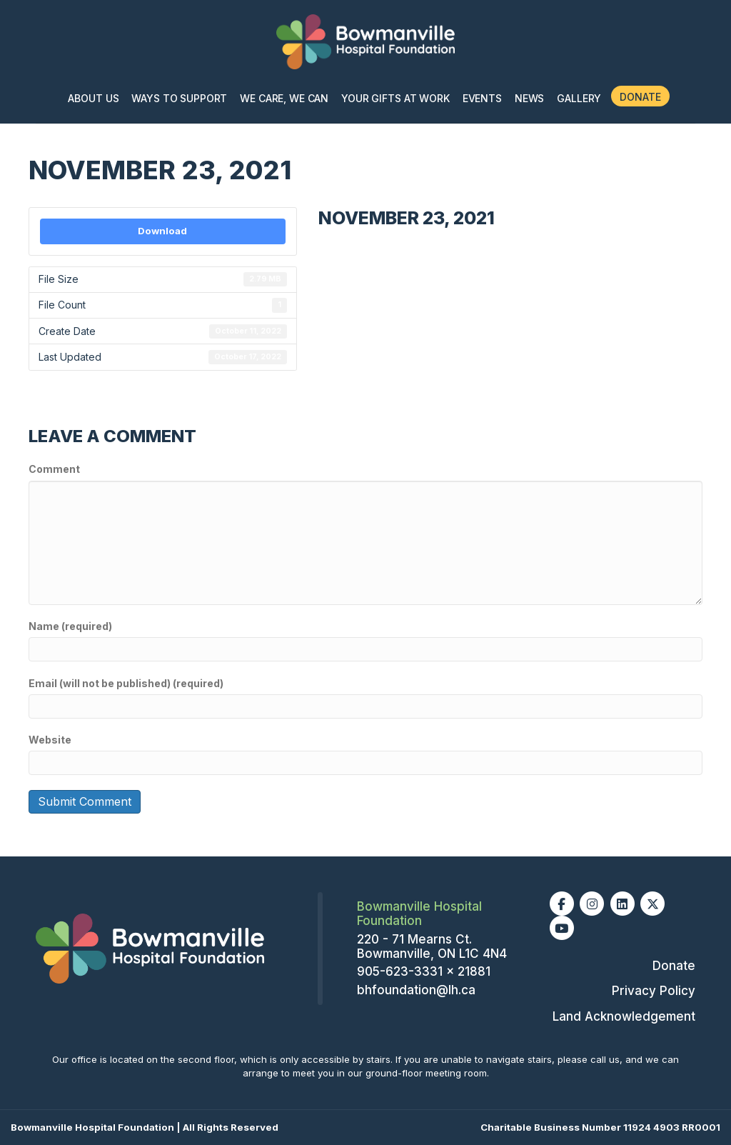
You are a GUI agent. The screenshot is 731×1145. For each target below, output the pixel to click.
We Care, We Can (284, 98)
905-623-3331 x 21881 (423, 971)
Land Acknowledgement (624, 1016)
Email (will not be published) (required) (126, 683)
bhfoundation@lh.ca (416, 990)
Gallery (579, 98)
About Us (93, 98)
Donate (640, 97)
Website (50, 740)
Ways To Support (179, 98)
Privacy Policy (653, 991)
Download (162, 230)
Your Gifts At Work (395, 98)
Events (482, 98)
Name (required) (70, 626)
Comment (54, 469)
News (529, 98)
